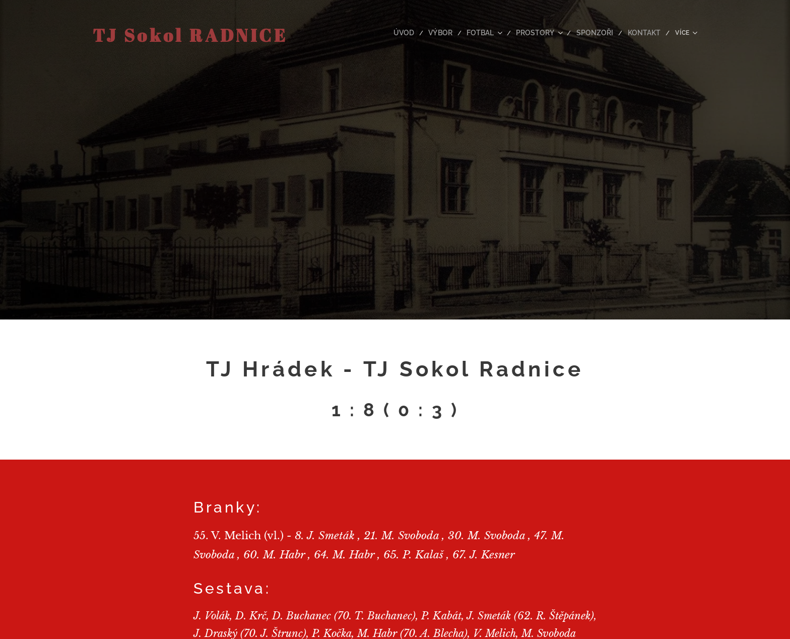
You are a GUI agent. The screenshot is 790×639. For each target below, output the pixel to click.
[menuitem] (392, 32)
